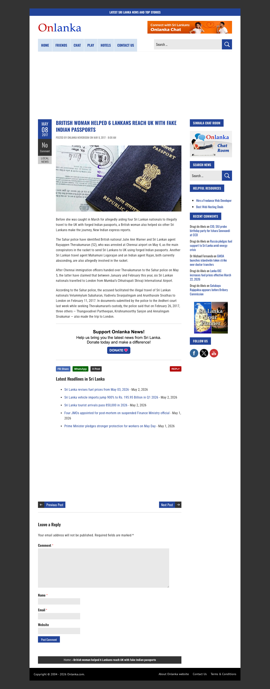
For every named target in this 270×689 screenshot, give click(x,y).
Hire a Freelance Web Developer (214, 200)
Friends (61, 45)
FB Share (63, 369)
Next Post (167, 504)
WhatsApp (80, 369)
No (45, 144)
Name (42, 595)
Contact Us (200, 674)
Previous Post (54, 504)
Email (42, 609)
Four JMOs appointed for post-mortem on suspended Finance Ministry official (117, 413)
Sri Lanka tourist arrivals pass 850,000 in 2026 (95, 405)
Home (45, 45)
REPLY (175, 369)
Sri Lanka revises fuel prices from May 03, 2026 (96, 390)
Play (90, 45)
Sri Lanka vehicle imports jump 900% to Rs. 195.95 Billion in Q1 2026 (111, 397)
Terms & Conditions (223, 674)
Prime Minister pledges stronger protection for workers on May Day (110, 426)
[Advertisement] (135, 85)
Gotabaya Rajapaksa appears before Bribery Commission (209, 289)
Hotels (106, 45)
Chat (77, 45)
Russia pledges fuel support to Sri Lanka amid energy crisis (211, 245)
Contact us (125, 45)
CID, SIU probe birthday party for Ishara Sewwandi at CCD (210, 230)
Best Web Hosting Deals (209, 206)
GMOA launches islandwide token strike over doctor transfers (208, 260)
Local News (45, 160)
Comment (45, 151)
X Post (96, 369)
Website (43, 624)
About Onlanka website (174, 674)
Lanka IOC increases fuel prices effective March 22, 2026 (210, 274)
